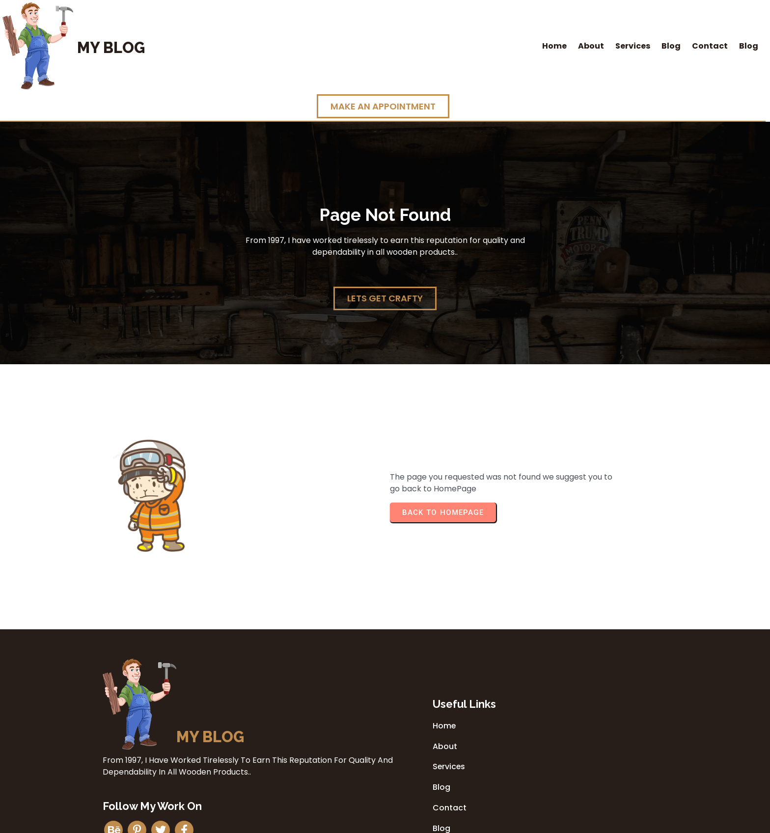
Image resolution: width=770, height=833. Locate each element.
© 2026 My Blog (385, 822)
